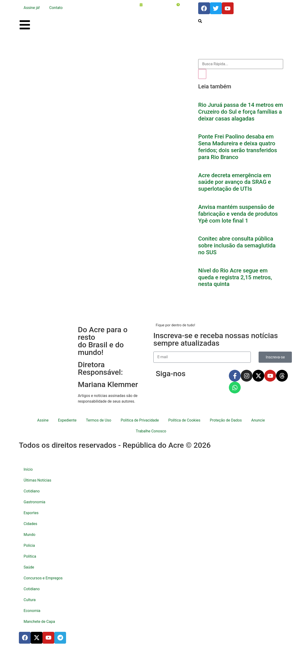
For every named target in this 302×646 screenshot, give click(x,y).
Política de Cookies (184, 420)
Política (30, 556)
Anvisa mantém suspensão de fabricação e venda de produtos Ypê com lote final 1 (238, 214)
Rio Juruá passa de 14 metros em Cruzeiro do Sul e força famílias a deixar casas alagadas (240, 112)
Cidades (30, 523)
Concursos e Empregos (43, 578)
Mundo (29, 534)
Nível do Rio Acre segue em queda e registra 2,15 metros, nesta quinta (235, 277)
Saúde (29, 567)
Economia (32, 610)
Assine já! (32, 7)
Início (28, 469)
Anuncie (258, 420)
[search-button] (200, 21)
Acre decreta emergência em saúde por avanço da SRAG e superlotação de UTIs (234, 182)
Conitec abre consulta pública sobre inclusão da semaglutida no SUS (237, 245)
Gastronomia (34, 502)
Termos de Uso (98, 420)
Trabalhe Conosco (151, 431)
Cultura (30, 600)
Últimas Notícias (37, 480)
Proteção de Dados (226, 420)
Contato (56, 7)
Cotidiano (32, 491)
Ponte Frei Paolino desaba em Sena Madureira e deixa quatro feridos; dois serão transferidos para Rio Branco (237, 146)
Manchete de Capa (39, 621)
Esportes (31, 513)
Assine (43, 420)
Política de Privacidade (140, 420)
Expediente (67, 420)
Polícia (29, 545)
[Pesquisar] (202, 74)
